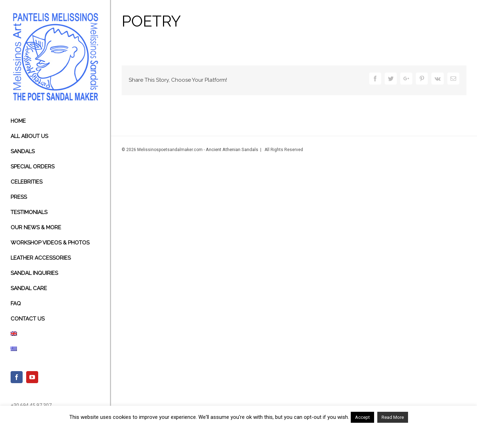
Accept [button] (362, 417)
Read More (393, 417)
